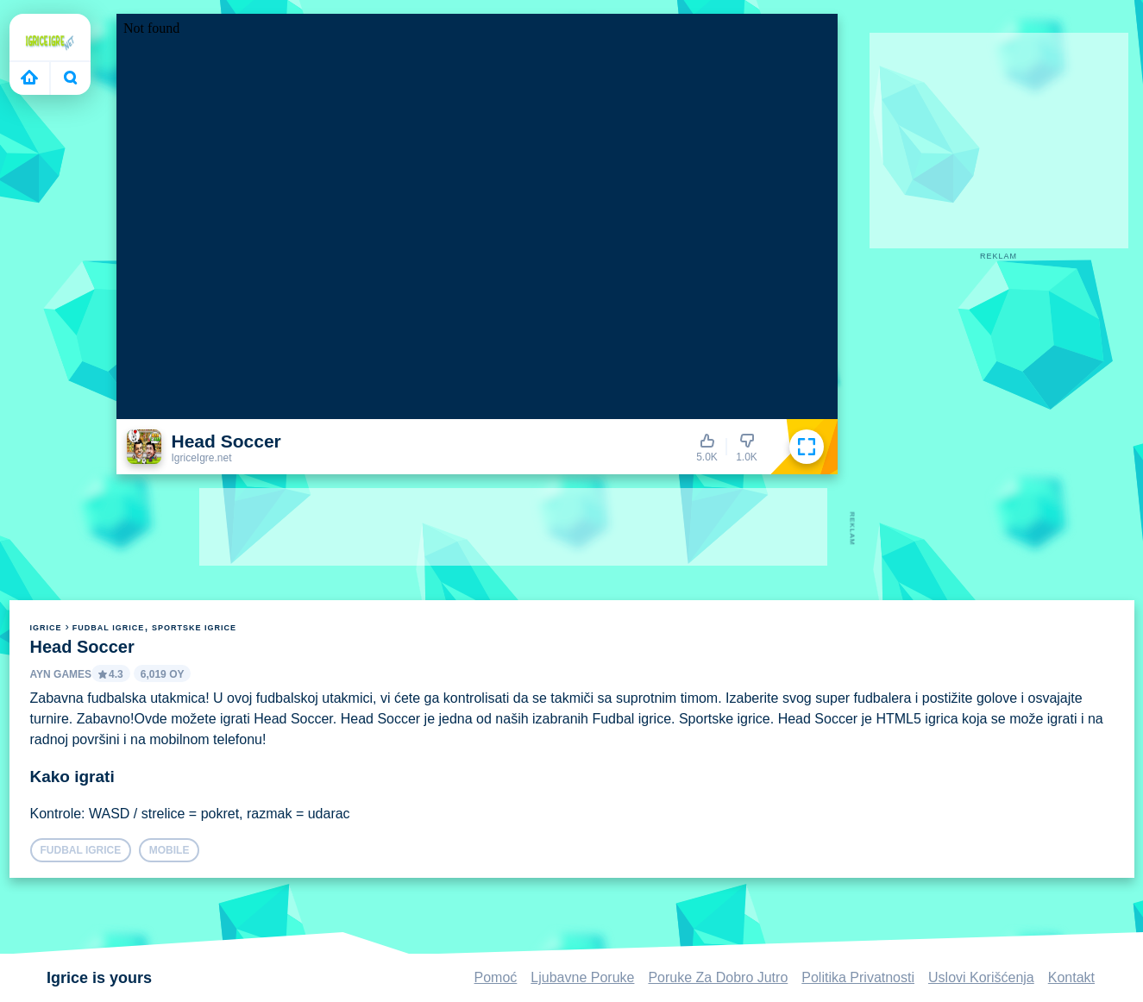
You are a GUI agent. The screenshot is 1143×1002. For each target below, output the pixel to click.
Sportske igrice (194, 627)
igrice (46, 627)
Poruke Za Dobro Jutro (718, 977)
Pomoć (496, 977)
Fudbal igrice (108, 627)
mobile (169, 850)
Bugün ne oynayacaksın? (71, 78)
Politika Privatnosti (857, 977)
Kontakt (1071, 977)
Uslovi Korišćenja (981, 977)
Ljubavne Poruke (582, 977)
